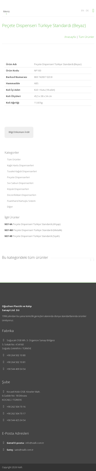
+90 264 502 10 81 (16, 362)
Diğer (10, 206)
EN (82, 10)
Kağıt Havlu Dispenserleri (20, 165)
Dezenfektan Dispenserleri (21, 195)
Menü (6, 12)
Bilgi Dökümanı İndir (19, 132)
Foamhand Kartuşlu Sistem (21, 201)
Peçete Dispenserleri (18, 177)
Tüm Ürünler (86, 37)
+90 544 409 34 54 (16, 369)
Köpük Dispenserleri (18, 189)
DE (87, 10)
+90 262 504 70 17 (16, 413)
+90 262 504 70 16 (16, 406)
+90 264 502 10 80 (16, 355)
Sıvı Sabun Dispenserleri (20, 183)
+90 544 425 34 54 (16, 420)
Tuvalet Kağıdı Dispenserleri (22, 171)
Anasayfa (70, 37)
